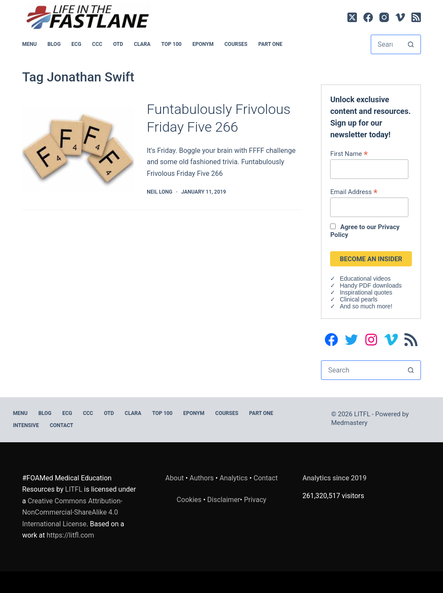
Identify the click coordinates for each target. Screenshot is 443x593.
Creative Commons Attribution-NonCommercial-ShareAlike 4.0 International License (72, 512)
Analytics (233, 478)
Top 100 (171, 44)
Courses (236, 44)
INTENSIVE (26, 425)
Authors (201, 478)
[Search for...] (386, 44)
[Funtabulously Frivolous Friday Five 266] (78, 149)
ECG (76, 44)
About (174, 478)
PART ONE (270, 44)
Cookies (190, 500)
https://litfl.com (70, 535)
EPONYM (203, 44)
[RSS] (416, 17)
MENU (29, 44)
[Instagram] (384, 17)
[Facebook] (368, 17)
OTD (118, 44)
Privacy (255, 500)
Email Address (353, 191)
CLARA (142, 44)
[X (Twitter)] (352, 17)
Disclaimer (223, 500)
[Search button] (411, 44)
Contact (61, 425)
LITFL (74, 489)
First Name (349, 153)
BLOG (54, 44)
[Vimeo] (400, 17)
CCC (97, 44)
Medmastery (349, 423)
